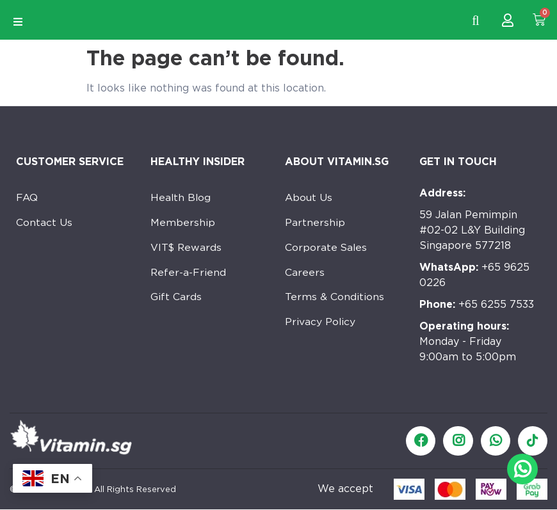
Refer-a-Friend (188, 275)
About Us (309, 198)
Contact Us (44, 224)
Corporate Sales (327, 249)
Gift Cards (176, 300)
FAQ (27, 198)
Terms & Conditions (335, 300)
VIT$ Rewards (186, 249)
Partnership (315, 224)
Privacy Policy (320, 326)
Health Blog (181, 198)
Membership (182, 224)
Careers (305, 275)
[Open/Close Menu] (17, 22)
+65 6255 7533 (476, 304)
